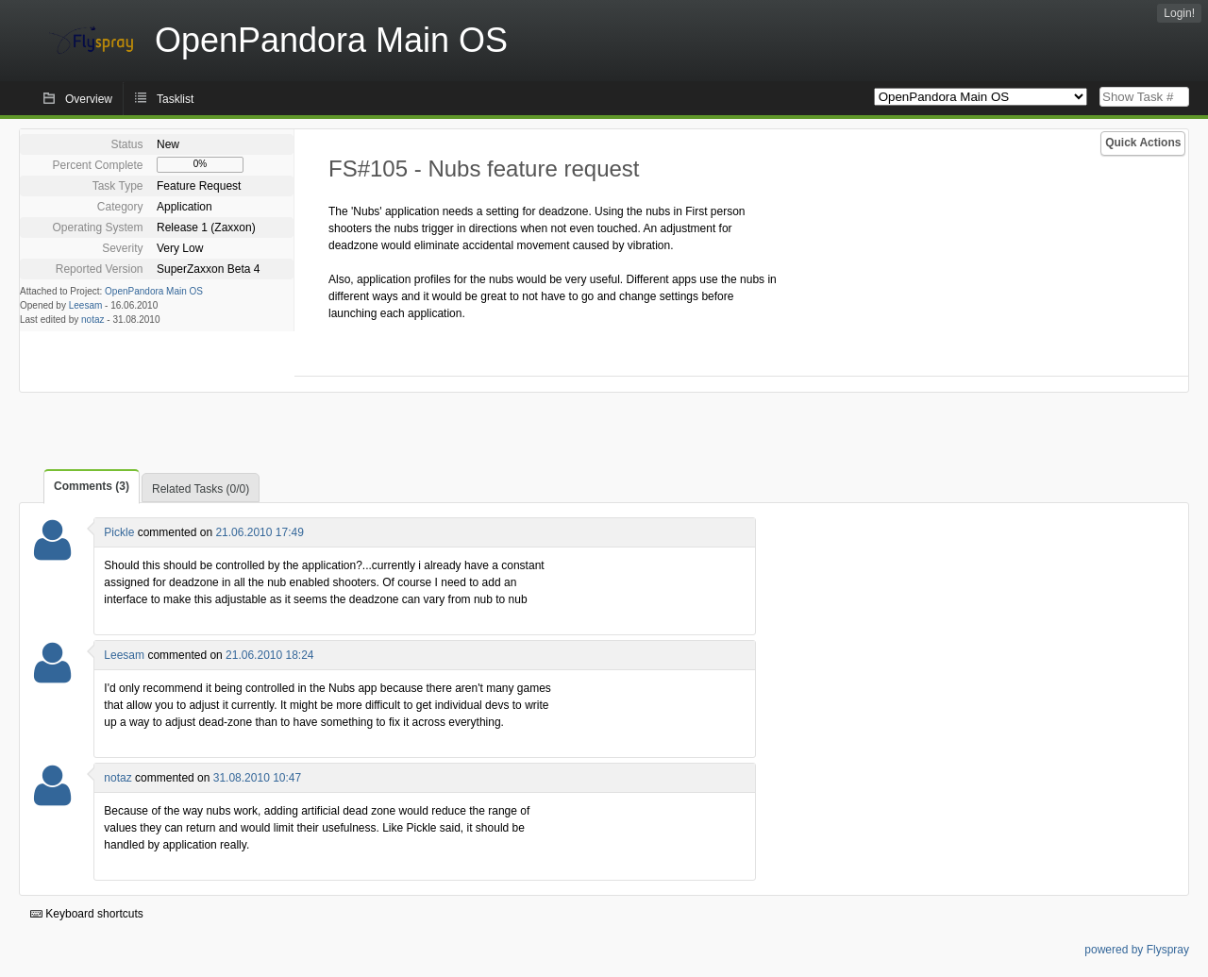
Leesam (86, 305)
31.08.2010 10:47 (257, 777)
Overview (88, 99)
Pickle (119, 532)
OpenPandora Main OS (154, 291)
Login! (1179, 13)
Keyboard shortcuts (86, 913)
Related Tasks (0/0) (200, 489)
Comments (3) (91, 486)
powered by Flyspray (1136, 949)
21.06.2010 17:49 (259, 532)
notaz (92, 319)
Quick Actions (1143, 142)
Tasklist (175, 99)
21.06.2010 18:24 (269, 655)
